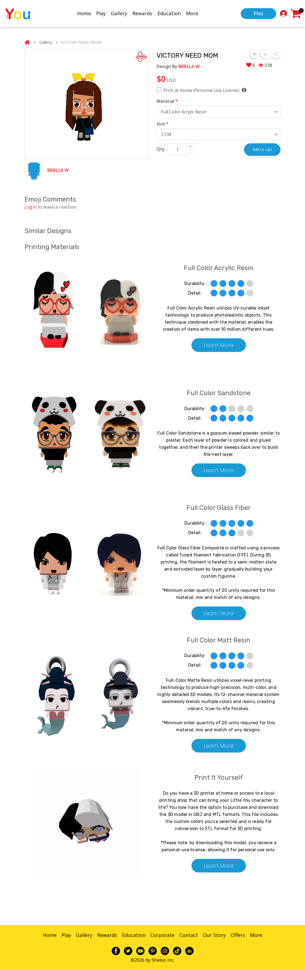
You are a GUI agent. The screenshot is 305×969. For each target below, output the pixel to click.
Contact (188, 935)
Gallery (119, 13)
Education (169, 13)
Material (167, 101)
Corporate (162, 935)
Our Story (214, 935)
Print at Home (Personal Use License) (204, 90)
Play (101, 13)
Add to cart (262, 149)
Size (163, 124)
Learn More (218, 345)
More (192, 13)
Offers (238, 935)
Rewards (142, 13)
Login (30, 207)
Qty (161, 149)
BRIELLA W (58, 170)
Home (84, 13)
